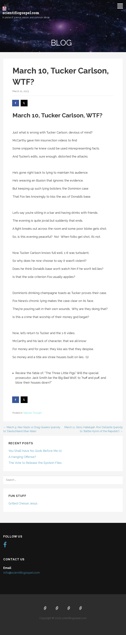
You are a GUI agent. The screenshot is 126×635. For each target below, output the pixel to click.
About (57, 608)
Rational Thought (32, 413)
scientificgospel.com (20, 12)
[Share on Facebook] (15, 103)
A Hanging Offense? (22, 457)
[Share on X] (24, 103)
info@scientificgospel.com (21, 572)
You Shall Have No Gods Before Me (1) (35, 450)
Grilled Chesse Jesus (23, 503)
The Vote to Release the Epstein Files (35, 462)
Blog (80, 608)
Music (69, 608)
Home (45, 608)
